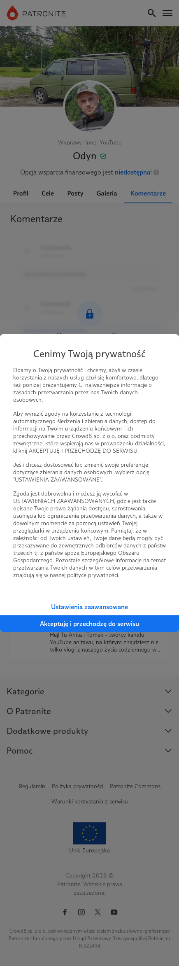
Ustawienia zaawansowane (89, 607)
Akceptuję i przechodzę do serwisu (89, 623)
